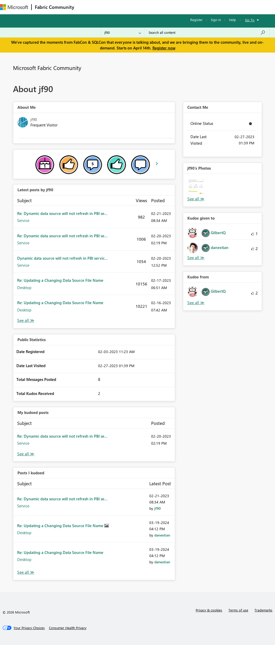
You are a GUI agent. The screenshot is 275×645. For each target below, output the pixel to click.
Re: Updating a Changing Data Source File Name (60, 280)
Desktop (24, 287)
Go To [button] (249, 20)
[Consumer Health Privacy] (67, 628)
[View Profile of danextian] (162, 535)
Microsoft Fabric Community (47, 67)
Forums (86, 7)
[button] (196, 186)
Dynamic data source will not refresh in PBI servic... (62, 258)
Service (23, 220)
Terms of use (238, 610)
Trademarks (263, 610)
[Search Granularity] (122, 32)
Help (232, 19)
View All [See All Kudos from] (195, 303)
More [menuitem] (194, 7)
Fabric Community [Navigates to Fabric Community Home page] (54, 7)
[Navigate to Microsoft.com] (14, 7)
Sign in (216, 19)
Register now (163, 47)
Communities (153, 7)
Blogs (176, 7)
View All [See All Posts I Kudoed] (25, 572)
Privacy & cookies (209, 610)
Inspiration (109, 7)
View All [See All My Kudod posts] (25, 454)
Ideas (130, 7)
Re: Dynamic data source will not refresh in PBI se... (62, 213)
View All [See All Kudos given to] (195, 258)
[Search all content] (207, 32)
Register (196, 19)
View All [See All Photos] (195, 199)
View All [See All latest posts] (25, 320)
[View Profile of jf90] (157, 508)
